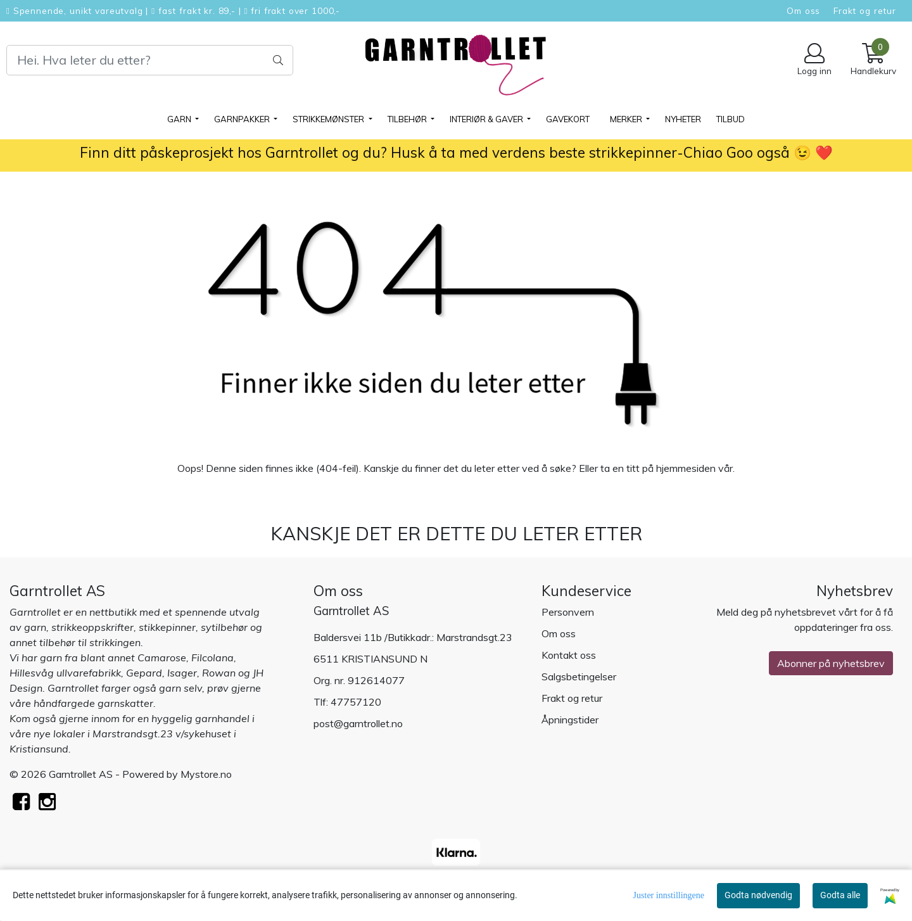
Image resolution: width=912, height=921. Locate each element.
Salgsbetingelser (579, 676)
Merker (627, 119)
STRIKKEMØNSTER (329, 119)
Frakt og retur (864, 10)
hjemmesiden (686, 468)
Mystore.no (206, 774)
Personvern (568, 612)
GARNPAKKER (243, 119)
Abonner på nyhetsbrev (831, 663)
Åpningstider (570, 719)
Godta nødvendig (758, 895)
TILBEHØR (408, 119)
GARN (180, 119)
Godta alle (840, 895)
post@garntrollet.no (358, 723)
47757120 (356, 702)
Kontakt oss (569, 655)
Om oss (803, 10)
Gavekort (568, 119)
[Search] (149, 60)
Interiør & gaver (487, 119)
